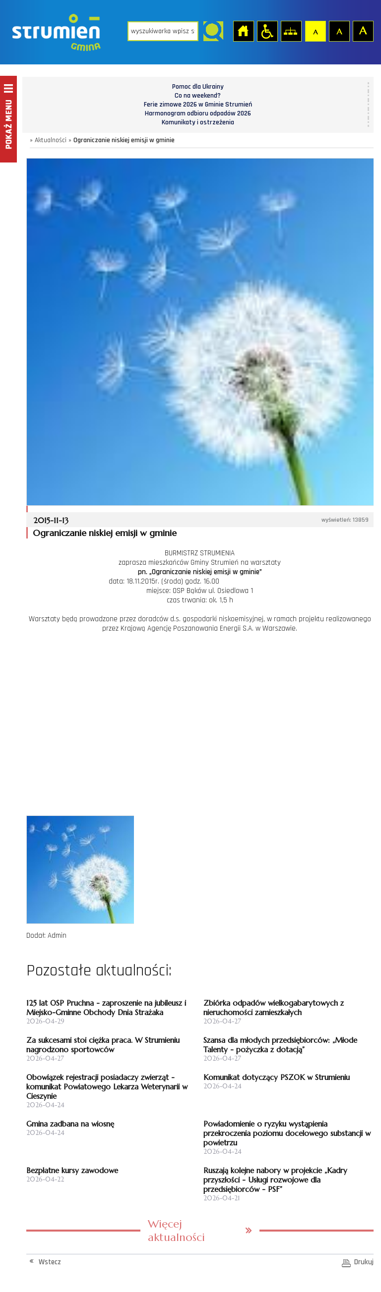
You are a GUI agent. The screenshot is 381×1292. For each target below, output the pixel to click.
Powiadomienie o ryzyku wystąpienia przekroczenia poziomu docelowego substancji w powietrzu (287, 1133)
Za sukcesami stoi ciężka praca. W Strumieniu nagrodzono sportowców (103, 1044)
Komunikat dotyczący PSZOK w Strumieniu (276, 1077)
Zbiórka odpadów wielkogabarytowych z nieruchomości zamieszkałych (273, 1007)
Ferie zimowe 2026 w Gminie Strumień (198, 104)
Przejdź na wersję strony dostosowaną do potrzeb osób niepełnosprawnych (267, 31)
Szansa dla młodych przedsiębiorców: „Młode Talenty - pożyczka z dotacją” (280, 1044)
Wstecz (50, 1262)
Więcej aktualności (176, 1230)
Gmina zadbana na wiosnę (70, 1124)
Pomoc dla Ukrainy (198, 86)
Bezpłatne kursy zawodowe (72, 1170)
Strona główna (243, 31)
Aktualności (50, 140)
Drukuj (364, 1262)
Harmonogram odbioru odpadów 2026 (198, 113)
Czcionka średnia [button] (339, 31)
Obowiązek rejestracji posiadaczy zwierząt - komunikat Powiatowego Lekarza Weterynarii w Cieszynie (107, 1087)
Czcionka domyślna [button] (315, 31)
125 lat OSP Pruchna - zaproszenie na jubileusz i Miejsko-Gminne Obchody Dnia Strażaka (106, 1007)
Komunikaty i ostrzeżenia (198, 122)
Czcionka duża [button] (363, 31)
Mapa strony (291, 31)
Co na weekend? (198, 95)
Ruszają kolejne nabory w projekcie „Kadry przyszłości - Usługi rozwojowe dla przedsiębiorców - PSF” (275, 1180)
